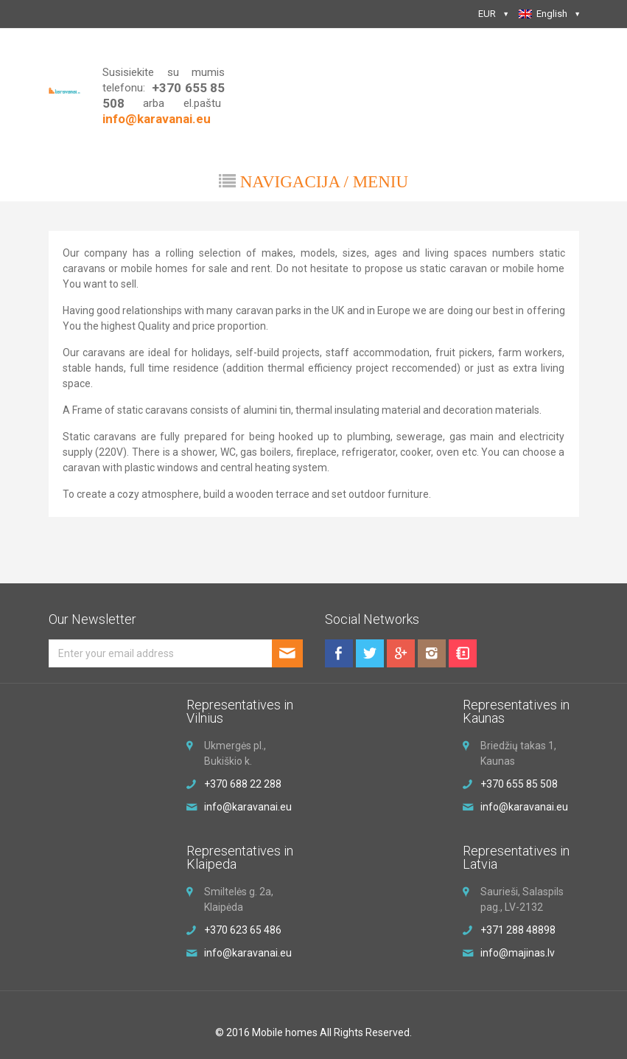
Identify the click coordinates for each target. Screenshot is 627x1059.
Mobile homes (285, 1032)
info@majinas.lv (517, 953)
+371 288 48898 (518, 930)
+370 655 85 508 (519, 784)
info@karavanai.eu (248, 953)
